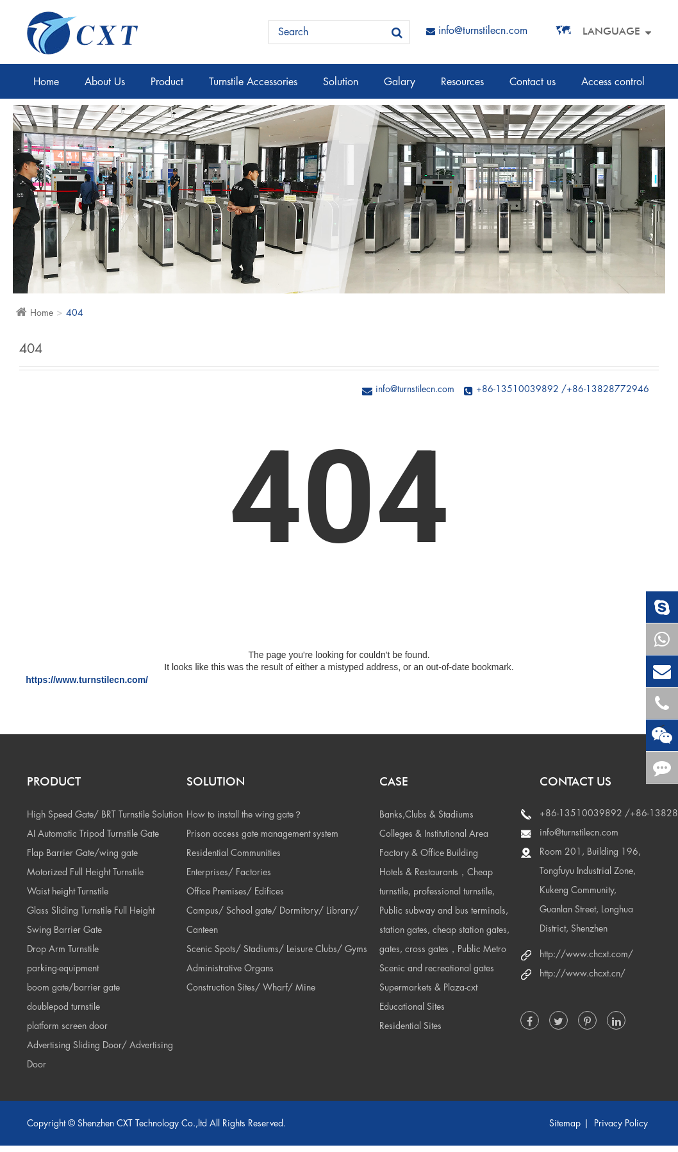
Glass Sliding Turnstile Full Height (90, 910)
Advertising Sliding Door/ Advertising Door (100, 1055)
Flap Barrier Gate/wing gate (82, 852)
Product (167, 88)
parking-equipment (63, 968)
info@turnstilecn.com (476, 31)
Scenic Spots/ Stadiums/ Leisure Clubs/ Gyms (276, 948)
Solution (340, 88)
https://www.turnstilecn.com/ (87, 680)
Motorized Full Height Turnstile (85, 872)
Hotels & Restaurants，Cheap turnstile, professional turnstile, (437, 882)
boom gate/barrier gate (73, 987)
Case (393, 781)
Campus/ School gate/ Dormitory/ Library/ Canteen (272, 920)
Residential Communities (233, 852)
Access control (613, 88)
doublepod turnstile (63, 1006)
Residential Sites (410, 1025)
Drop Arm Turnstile (63, 948)
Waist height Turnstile (67, 891)
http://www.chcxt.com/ (586, 954)
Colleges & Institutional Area (433, 833)
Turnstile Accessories (253, 88)
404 (74, 312)
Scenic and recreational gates (436, 968)
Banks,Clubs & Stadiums (426, 814)
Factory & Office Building (428, 852)
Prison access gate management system (262, 833)
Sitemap (565, 1123)
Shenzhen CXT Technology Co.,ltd (142, 1123)
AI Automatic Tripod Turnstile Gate (93, 833)
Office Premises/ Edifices (235, 891)
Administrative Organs (230, 968)
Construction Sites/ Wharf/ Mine (250, 987)
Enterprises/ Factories (228, 872)
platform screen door (67, 1025)
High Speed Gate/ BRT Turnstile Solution (105, 814)
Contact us (532, 88)
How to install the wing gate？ (244, 814)
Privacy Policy (621, 1123)
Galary (399, 88)
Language (611, 31)
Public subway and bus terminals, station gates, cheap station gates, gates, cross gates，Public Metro (444, 929)
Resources (462, 88)
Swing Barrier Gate (64, 929)
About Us (105, 88)
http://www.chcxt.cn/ (582, 973)
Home (46, 88)
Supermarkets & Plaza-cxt (428, 987)
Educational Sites (412, 1006)
